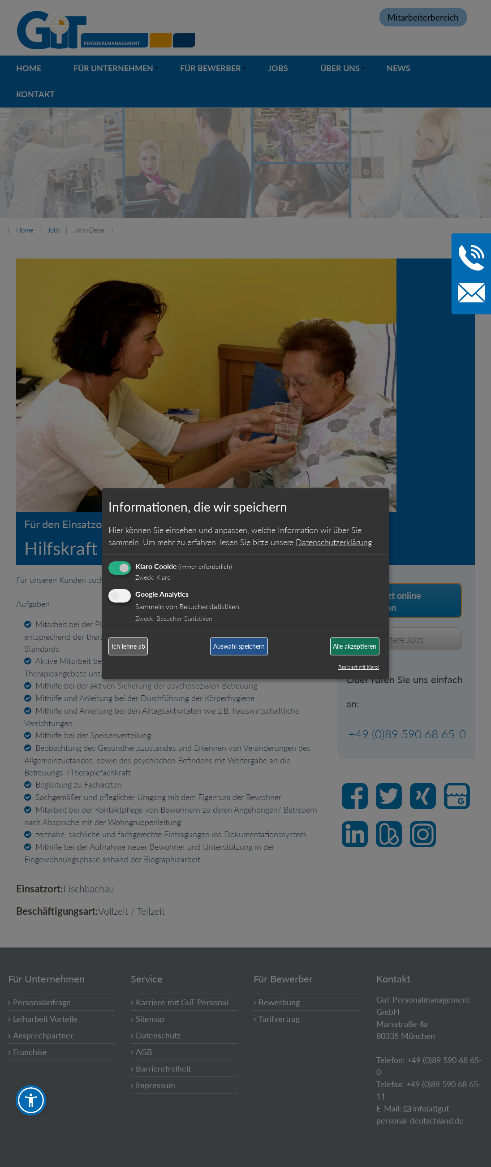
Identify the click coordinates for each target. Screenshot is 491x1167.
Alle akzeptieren (354, 646)
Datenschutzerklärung (334, 542)
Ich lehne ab (128, 646)
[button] (31, 1100)
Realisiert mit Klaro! (358, 667)
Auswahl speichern (239, 646)
